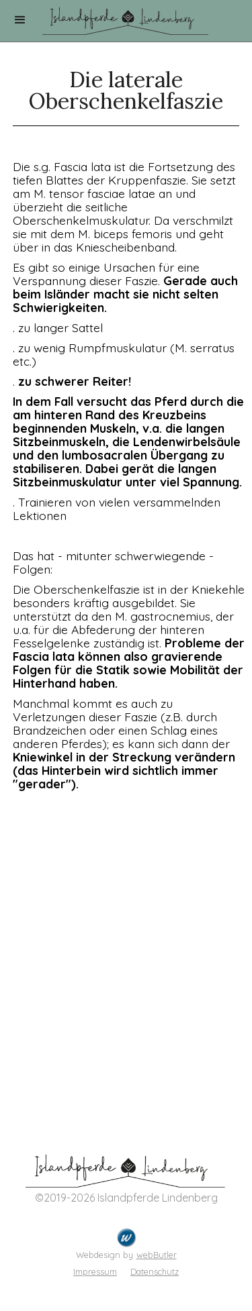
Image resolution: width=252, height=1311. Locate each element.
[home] (126, 17)
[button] (20, 20)
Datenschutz (154, 1271)
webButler (156, 1254)
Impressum (95, 1271)
